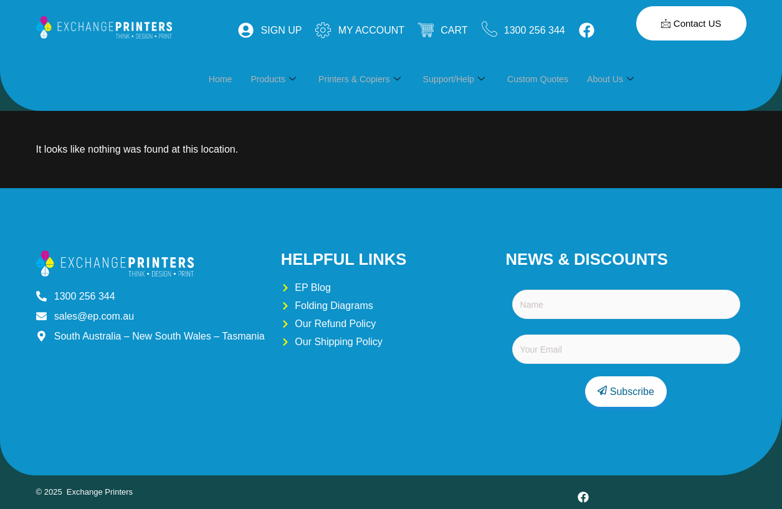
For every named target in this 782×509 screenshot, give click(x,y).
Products (276, 79)
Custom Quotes (550, 79)
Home (221, 79)
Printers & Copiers (365, 79)
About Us (626, 79)
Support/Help (464, 79)
